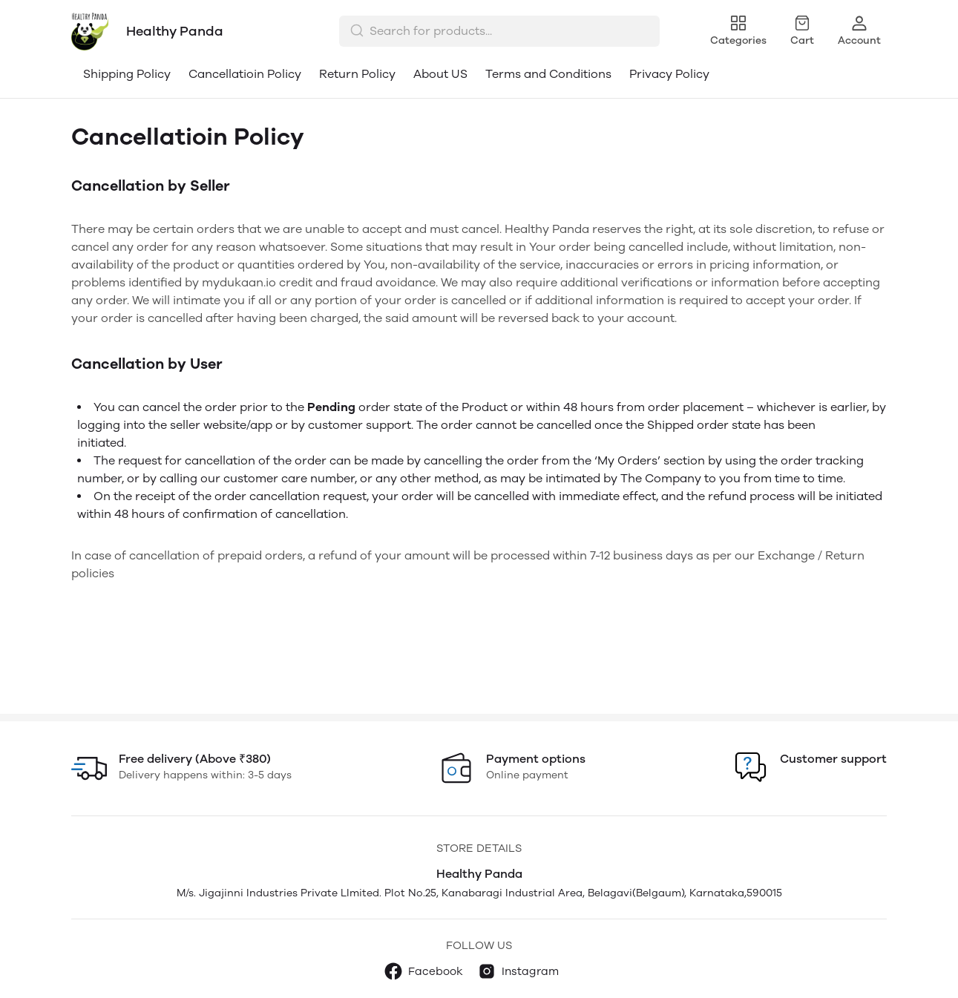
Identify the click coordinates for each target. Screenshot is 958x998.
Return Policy (357, 74)
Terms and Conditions (548, 74)
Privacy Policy (669, 74)
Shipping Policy (127, 74)
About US (440, 74)
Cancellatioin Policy (244, 74)
